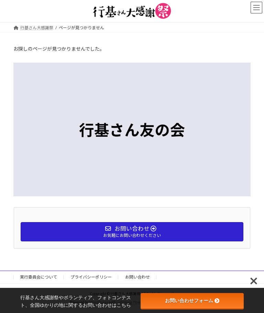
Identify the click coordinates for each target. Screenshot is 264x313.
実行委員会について (38, 277)
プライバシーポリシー (91, 277)
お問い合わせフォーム (192, 301)
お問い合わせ (137, 277)
